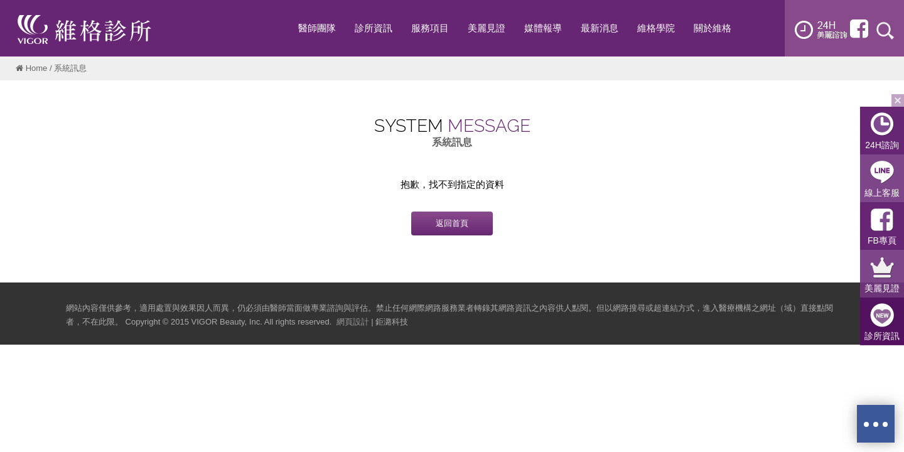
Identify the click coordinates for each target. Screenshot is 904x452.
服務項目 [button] (430, 28)
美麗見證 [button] (486, 28)
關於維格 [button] (712, 28)
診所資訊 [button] (373, 28)
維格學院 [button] (656, 28)
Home (37, 68)
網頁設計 (352, 321)
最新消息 (599, 28)
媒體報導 (543, 28)
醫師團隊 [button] (317, 28)
